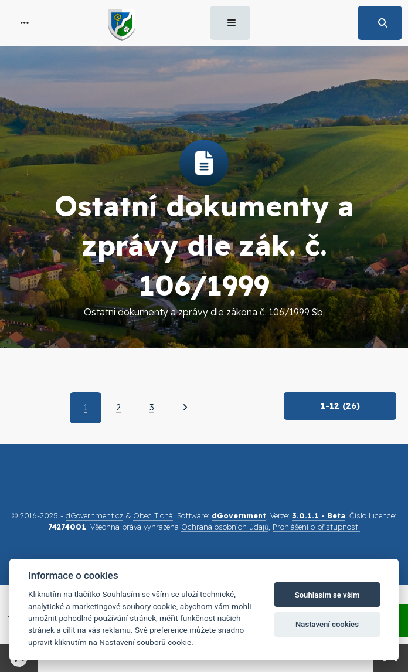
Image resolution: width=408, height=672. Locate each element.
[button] (24, 23)
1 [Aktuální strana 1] (85, 407)
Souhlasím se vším (327, 594)
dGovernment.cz (94, 515)
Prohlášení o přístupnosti (316, 526)
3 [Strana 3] (151, 407)
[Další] (185, 407)
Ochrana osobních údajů (224, 526)
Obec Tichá (153, 515)
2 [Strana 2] (118, 407)
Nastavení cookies (327, 624)
